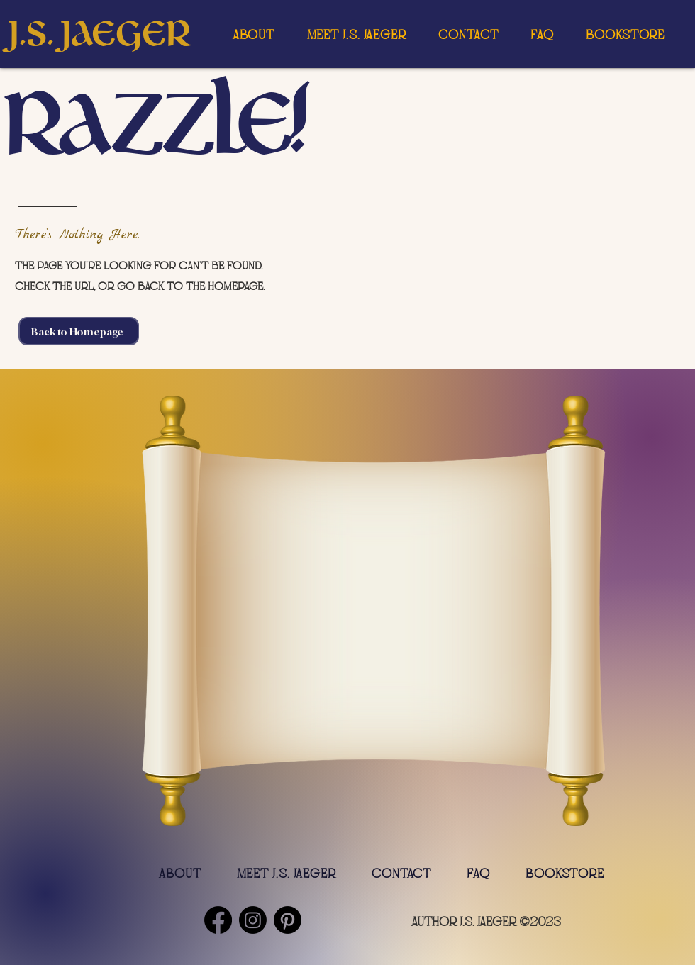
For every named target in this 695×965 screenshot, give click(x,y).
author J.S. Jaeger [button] (463, 922)
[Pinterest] (287, 920)
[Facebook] (218, 920)
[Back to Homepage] (78, 331)
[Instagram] (253, 920)
